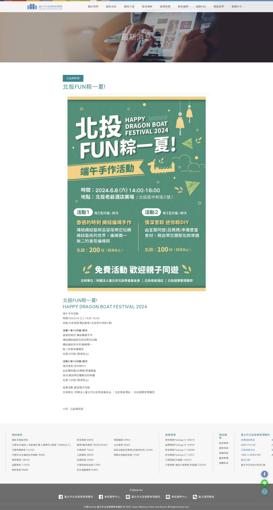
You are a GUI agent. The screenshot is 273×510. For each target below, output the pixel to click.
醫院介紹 (129, 6)
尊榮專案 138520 (21, 460)
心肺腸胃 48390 (85, 455)
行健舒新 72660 (85, 450)
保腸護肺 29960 (122, 440)
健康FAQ (201, 6)
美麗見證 (223, 453)
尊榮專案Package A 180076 (180, 440)
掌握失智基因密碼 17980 (126, 455)
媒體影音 (223, 463)
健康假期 (165, 6)
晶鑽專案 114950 (21, 465)
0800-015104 (248, 445)
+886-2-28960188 (251, 455)
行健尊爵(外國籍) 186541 (178, 460)
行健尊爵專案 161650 (23, 450)
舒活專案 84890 (85, 440)
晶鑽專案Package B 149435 (180, 445)
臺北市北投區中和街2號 (253, 465)
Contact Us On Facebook (264, 474)
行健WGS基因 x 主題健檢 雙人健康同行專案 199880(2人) (41, 445)
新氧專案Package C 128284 (180, 450)
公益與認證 (73, 78)
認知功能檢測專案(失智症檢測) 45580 (133, 450)
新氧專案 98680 (20, 470)
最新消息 (111, 6)
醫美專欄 (223, 458)
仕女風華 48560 (122, 445)
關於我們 (93, 6)
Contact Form (264, 491)
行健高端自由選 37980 (88, 465)
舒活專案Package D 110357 (180, 455)
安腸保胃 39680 (85, 460)
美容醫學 (183, 6)
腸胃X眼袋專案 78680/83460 (92, 445)
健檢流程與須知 (20, 440)
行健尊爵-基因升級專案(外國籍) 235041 (185, 465)
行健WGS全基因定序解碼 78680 (28, 455)
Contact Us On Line (264, 482)
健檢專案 (147, 6)
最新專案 (223, 443)
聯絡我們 (219, 6)
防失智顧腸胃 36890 (87, 470)
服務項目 (223, 448)
